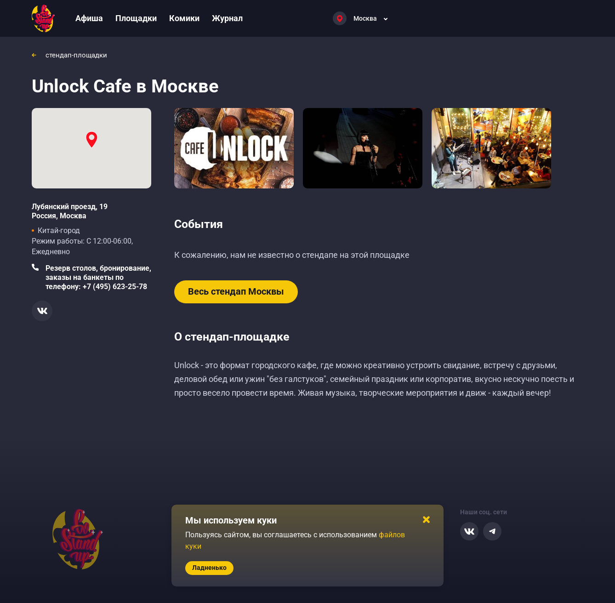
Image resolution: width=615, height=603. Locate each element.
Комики (184, 18)
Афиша (89, 18)
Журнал (227, 18)
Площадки (136, 18)
